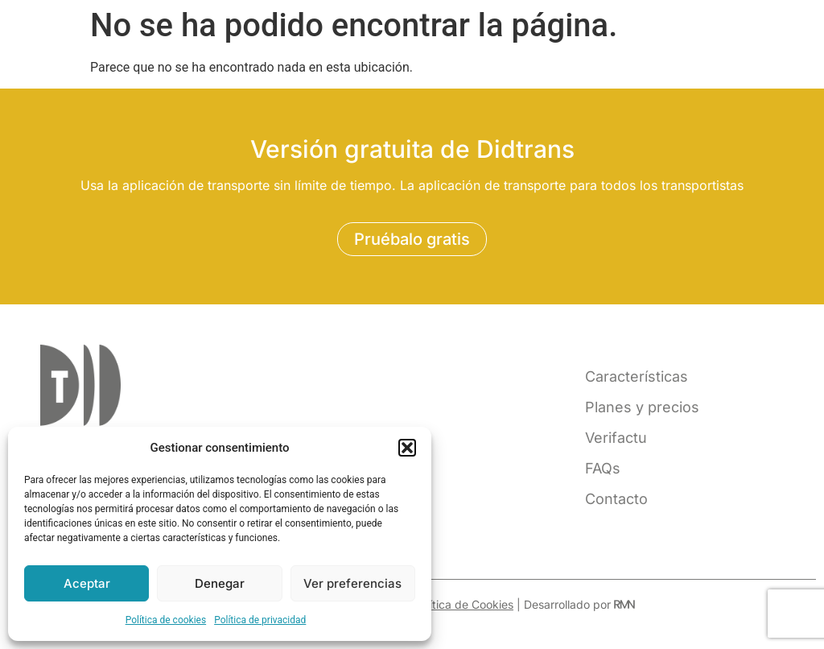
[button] (407, 448)
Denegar (220, 583)
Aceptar (87, 583)
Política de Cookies (463, 604)
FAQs (602, 468)
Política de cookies (166, 620)
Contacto (616, 498)
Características (636, 376)
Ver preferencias (352, 583)
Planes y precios (642, 407)
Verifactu (616, 437)
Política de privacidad (260, 620)
